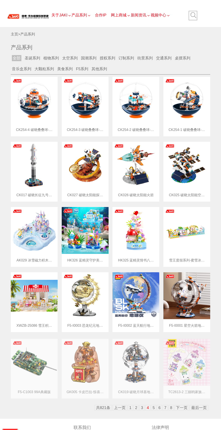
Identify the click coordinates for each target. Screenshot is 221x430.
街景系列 (145, 58)
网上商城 (118, 15)
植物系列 (51, 58)
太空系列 (70, 58)
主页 (14, 34)
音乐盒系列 (21, 69)
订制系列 (126, 58)
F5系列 (82, 69)
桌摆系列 (182, 58)
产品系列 (79, 15)
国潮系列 (88, 58)
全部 (17, 58)
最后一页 (199, 408)
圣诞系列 (32, 58)
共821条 (103, 408)
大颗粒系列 (44, 69)
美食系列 (65, 69)
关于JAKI (59, 15)
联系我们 (82, 427)
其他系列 (99, 69)
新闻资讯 (138, 15)
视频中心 (158, 15)
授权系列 (107, 58)
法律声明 (160, 427)
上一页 (120, 408)
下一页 (182, 408)
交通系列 (164, 58)
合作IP (100, 15)
